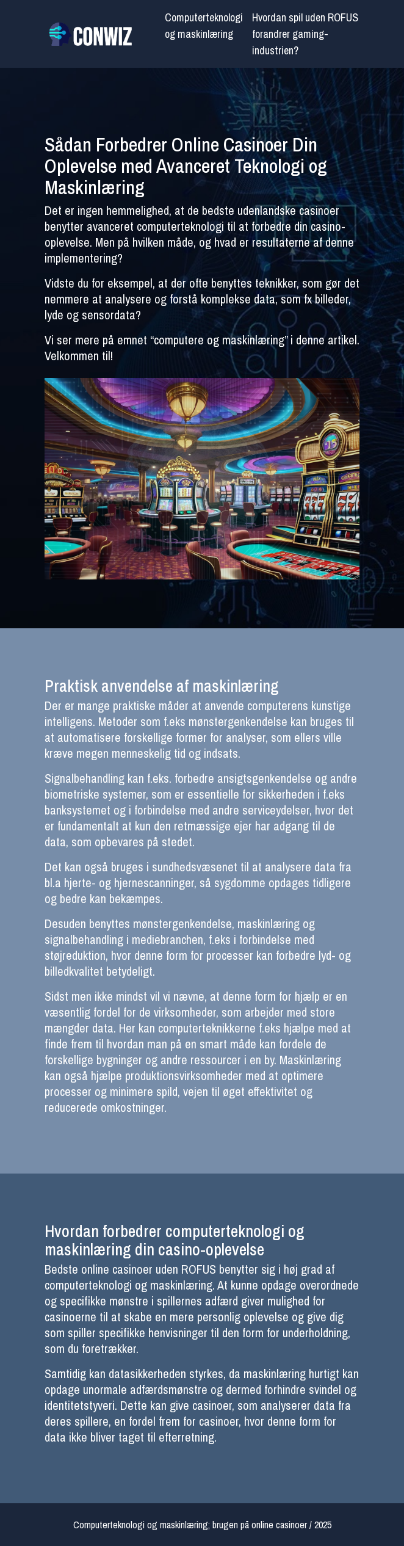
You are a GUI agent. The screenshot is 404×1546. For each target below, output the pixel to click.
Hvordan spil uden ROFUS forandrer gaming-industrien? (305, 34)
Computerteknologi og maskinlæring (204, 26)
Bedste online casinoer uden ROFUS (130, 1269)
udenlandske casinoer (288, 210)
